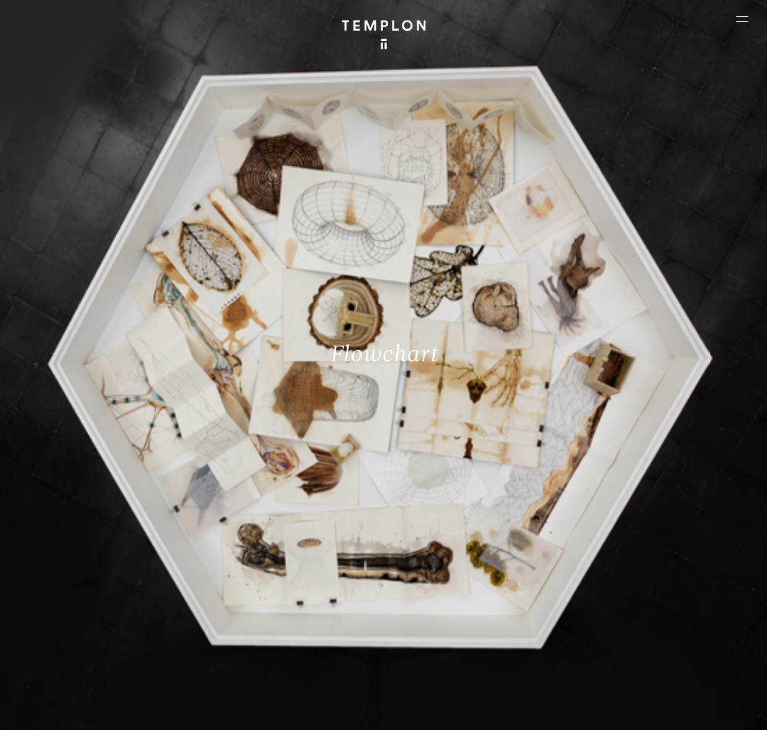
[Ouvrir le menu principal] (742, 18)
